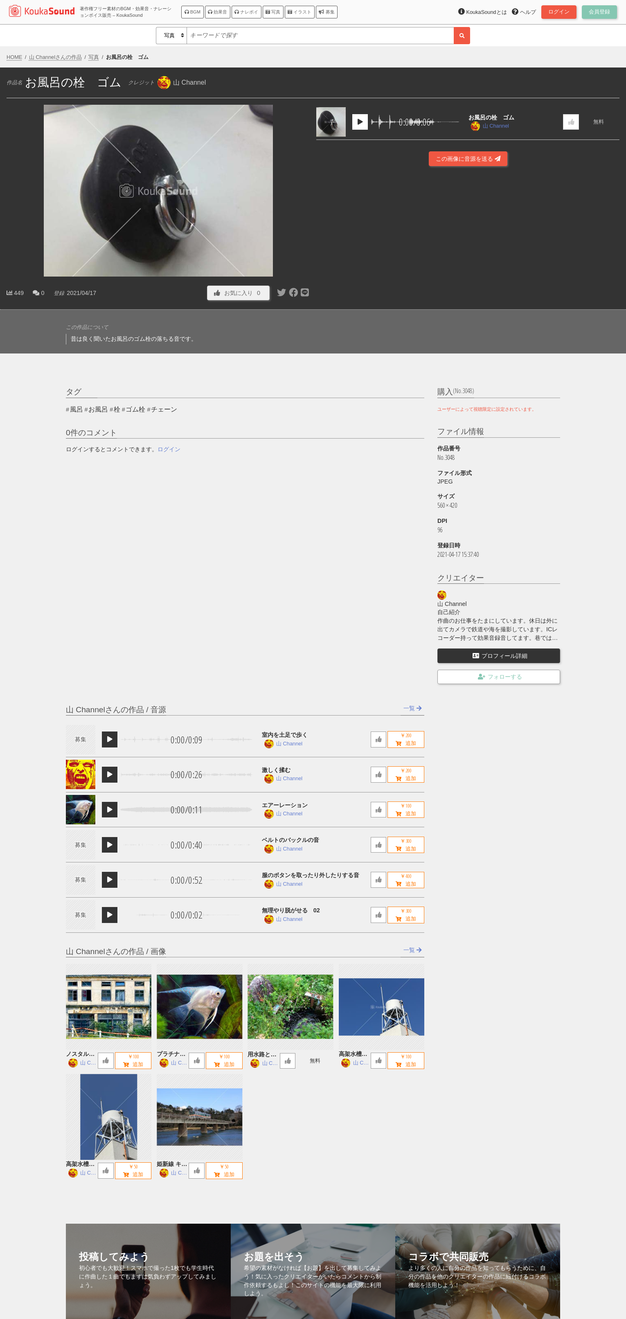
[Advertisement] (468, 275)
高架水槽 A (80, 1164)
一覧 (412, 708)
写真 (273, 11)
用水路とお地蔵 (262, 1055)
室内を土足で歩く (285, 735)
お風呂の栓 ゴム (491, 117)
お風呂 (98, 409)
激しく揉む (276, 770)
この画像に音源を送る (468, 158)
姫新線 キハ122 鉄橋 (172, 1164)
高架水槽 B (353, 1054)
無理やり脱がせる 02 (291, 910)
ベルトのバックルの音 (290, 840)
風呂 (76, 409)
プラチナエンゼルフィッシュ (171, 1054)
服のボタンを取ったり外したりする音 (310, 875)
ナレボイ (246, 11)
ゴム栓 (135, 409)
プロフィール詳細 (500, 656)
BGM (193, 11)
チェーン (164, 409)
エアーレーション (285, 805)
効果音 (217, 11)
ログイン (169, 449)
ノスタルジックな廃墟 (80, 1054)
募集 (326, 11)
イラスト (299, 11)
